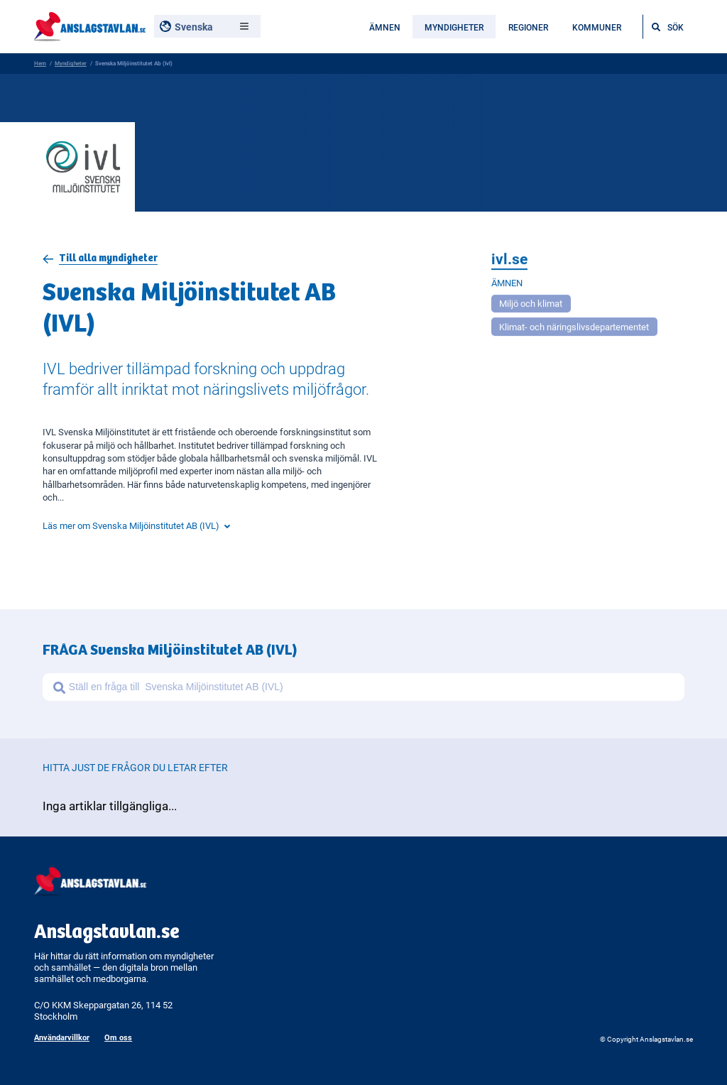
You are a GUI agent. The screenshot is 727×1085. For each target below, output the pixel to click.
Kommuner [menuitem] (596, 27)
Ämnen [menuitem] (384, 27)
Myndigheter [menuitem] (454, 27)
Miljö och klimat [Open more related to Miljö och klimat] (530, 305)
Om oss (118, 1037)
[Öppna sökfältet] (668, 26)
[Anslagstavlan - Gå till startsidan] (90, 25)
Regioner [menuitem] (528, 27)
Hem (40, 63)
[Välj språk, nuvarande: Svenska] (207, 26)
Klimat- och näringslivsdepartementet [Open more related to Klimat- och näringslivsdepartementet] (574, 328)
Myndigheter (71, 63)
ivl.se (509, 261)
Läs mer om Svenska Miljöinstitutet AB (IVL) (136, 525)
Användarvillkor (61, 1037)
